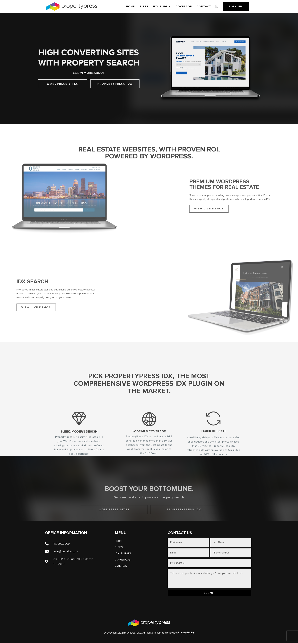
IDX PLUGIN (162, 6)
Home (130, 6)
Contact (204, 6)
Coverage (183, 6)
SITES (144, 6)
